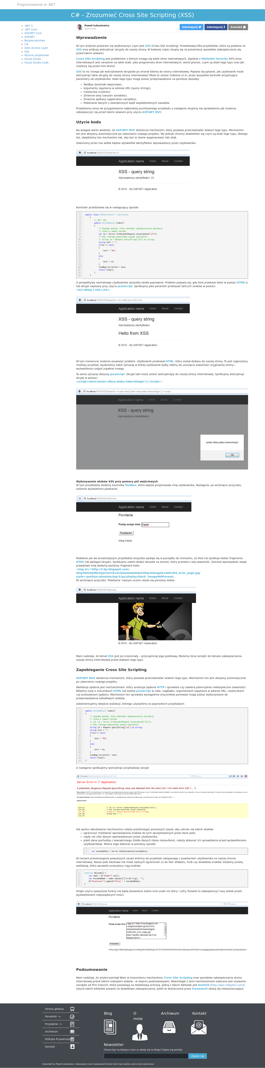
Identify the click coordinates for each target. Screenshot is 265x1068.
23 (79, 275)
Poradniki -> (53, 1016)
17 (79, 259)
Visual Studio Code (36, 62)
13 (79, 248)
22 (79, 272)
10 (79, 239)
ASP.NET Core (33, 33)
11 (79, 242)
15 (79, 253)
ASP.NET (29, 36)
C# (26, 44)
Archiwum (51, 1031)
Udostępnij (191, 27)
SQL (27, 51)
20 (79, 267)
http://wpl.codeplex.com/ (227, 985)
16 (79, 256)
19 (79, 264)
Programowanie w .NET (36, 4)
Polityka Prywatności (58, 1039)
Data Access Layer (36, 47)
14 (79, 250)
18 (79, 261)
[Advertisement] (44, 121)
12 (79, 245)
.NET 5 (28, 25)
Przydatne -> (53, 1024)
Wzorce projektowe (36, 55)
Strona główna (54, 1008)
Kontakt (238, 27)
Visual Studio (32, 58)
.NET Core (30, 29)
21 (79, 270)
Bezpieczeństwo (34, 40)
